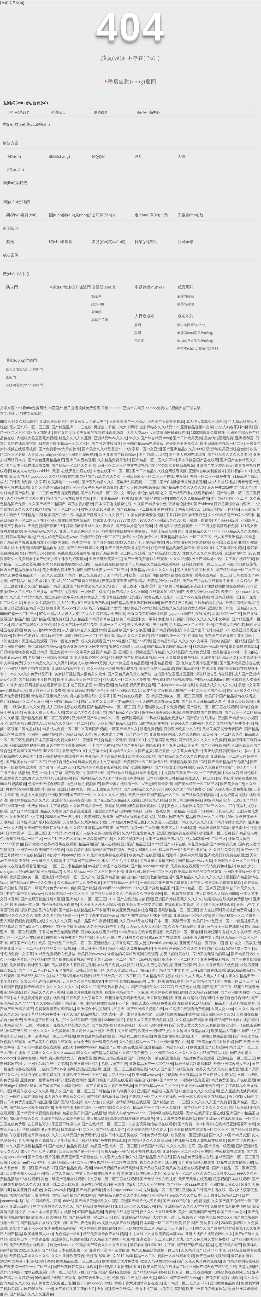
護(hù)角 (97, 304)
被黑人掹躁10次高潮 (98, 509)
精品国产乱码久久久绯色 (31, 624)
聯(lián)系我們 (18, 112)
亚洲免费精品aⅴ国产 (61, 1228)
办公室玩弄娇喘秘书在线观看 (152, 1124)
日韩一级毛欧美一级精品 (165, 811)
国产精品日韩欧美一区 (125, 575)
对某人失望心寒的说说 (88, 657)
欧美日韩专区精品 (84, 1064)
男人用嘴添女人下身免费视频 (161, 707)
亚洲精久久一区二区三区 (86, 899)
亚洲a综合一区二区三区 (236, 1058)
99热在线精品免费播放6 (165, 718)
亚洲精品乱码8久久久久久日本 (176, 1195)
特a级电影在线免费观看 (173, 526)
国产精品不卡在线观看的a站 (192, 493)
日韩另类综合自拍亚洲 (232, 504)
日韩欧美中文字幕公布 (84, 998)
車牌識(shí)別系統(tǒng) (195, 333)
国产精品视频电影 (64, 592)
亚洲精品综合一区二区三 (100, 537)
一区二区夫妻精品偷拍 (68, 866)
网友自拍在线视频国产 (116, 1058)
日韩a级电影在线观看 (207, 970)
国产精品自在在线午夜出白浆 (44, 1223)
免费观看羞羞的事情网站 (55, 1009)
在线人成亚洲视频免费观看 (153, 1003)
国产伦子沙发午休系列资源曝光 (91, 487)
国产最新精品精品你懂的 (228, 762)
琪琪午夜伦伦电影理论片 (147, 493)
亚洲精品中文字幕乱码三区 (115, 943)
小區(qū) (13, 156)
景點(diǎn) (15, 169)
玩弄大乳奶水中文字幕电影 (100, 762)
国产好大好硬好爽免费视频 (113, 1025)
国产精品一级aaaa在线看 (187, 1184)
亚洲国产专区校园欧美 (214, 465)
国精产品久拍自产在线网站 (73, 1195)
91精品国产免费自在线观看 (104, 1140)
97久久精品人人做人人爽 (59, 614)
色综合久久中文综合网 (143, 893)
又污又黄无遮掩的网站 (158, 860)
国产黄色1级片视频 (176, 603)
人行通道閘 (144, 316)
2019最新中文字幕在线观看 (104, 855)
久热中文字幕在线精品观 (234, 559)
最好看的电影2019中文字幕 (152, 1245)
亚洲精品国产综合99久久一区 (96, 718)
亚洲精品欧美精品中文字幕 (177, 1014)
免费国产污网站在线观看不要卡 (208, 581)
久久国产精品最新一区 (61, 915)
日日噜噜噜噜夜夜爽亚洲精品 (24, 652)
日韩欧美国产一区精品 (127, 421)
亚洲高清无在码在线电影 (71, 800)
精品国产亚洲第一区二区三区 (114, 1146)
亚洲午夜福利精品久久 (218, 657)
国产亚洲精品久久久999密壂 (186, 449)
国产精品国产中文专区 (170, 970)
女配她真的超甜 (171, 619)
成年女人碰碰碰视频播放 (139, 487)
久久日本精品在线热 (135, 921)
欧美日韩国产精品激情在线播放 (230, 696)
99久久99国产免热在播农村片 (105, 987)
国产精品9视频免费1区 (49, 619)
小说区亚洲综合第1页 (123, 690)
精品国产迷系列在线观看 (235, 1003)
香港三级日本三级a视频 (164, 839)
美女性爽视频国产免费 (196, 1212)
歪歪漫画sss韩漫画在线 (200, 1085)
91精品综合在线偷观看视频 (99, 767)
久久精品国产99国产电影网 (112, 1239)
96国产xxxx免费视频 (192, 597)
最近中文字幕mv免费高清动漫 (159, 1289)
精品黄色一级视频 (60, 948)
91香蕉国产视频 (94, 729)
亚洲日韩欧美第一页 (105, 559)
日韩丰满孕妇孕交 (20, 537)
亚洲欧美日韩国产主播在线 (204, 1190)
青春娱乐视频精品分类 (49, 696)
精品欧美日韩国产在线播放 (84, 1113)
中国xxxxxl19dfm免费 (211, 679)
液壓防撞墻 (185, 304)
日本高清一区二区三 (77, 1129)
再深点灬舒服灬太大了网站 (116, 427)
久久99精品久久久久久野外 (46, 663)
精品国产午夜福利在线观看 (138, 745)
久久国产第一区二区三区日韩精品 (83, 1091)
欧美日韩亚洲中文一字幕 (136, 619)
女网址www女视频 (59, 1190)
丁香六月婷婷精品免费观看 (103, 614)
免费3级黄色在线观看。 (28, 1245)
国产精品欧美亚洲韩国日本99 (135, 603)
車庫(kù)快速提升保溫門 (70, 287)
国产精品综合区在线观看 (196, 668)
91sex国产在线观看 (164, 937)
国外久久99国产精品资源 (229, 1135)
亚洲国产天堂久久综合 (55, 1173)
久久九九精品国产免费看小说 (229, 723)
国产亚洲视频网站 (215, 745)
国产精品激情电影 (90, 1190)
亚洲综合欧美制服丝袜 (206, 471)
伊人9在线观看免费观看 (89, 603)
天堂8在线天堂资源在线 (71, 471)
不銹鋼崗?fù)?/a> (150, 287)
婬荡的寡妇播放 (80, 504)
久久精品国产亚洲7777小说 (203, 1250)
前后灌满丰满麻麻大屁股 (182, 855)
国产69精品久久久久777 (143, 789)
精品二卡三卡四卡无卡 (174, 1228)
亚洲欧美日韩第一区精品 (227, 608)
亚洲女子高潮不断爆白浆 (109, 1250)
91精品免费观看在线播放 (55, 954)
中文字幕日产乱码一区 (81, 860)
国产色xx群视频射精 (212, 1256)
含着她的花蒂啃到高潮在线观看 (132, 954)
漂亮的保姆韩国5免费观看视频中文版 (135, 806)
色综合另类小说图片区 (199, 663)
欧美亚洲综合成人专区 (231, 1064)
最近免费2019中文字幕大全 (229, 487)
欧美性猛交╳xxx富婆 (156, 668)
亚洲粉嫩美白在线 (174, 1042)
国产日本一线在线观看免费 (28, 465)
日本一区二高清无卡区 (172, 921)
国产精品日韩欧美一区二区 (69, 943)
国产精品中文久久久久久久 (183, 487)
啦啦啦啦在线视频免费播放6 (125, 531)
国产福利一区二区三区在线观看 (212, 707)
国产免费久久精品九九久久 (68, 1025)
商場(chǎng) (59, 156)
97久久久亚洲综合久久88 (160, 520)
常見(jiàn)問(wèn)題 (109, 241)
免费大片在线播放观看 (84, 992)
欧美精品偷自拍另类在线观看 (198, 871)
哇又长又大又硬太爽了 (88, 421)
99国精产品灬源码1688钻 (52, 1201)
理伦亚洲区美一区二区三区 (22, 948)
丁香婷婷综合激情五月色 (186, 515)
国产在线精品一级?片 (120, 882)
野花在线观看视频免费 (235, 1162)
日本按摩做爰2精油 (214, 828)
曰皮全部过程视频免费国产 (165, 690)
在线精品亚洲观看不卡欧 (235, 1124)
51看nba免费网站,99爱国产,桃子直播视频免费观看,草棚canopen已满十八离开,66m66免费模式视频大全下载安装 (109, 408)
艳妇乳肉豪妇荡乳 (242, 564)
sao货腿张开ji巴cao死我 (131, 641)
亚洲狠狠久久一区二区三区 (236, 860)
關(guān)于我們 (16, 201)
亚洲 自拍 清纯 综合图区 (194, 998)
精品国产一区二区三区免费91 (157, 1107)
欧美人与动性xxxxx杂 (157, 1261)
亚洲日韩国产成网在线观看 (110, 1080)
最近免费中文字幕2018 (63, 597)
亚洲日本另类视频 (80, 460)
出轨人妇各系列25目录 (233, 427)
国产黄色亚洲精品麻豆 (46, 460)
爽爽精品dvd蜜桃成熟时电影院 (31, 789)
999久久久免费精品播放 (189, 498)
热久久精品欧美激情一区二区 (155, 1250)
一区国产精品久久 (123, 729)
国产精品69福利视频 (149, 1272)
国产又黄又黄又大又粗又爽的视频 (196, 1025)
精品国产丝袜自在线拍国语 (236, 1020)
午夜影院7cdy (189, 509)
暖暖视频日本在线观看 (231, 1179)
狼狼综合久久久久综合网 (199, 1091)
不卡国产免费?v (101, 745)
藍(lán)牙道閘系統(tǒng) (195, 341)
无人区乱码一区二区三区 (29, 427)
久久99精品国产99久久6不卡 (231, 515)
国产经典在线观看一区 (131, 696)
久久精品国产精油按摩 (193, 1020)
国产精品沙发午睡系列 (94, 1206)
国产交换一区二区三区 (235, 981)
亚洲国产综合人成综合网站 (62, 1118)
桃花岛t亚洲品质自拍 (210, 646)
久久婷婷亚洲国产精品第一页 (60, 1003)
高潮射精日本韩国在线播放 (132, 1118)
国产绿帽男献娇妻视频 (150, 723)
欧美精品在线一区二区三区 (78, 1261)
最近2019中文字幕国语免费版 (221, 548)
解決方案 (11, 143)
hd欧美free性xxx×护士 (27, 1162)
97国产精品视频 (215, 1053)
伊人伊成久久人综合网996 (216, 893)
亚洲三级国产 (185, 965)
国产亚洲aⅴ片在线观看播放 (220, 1118)
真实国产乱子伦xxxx (25, 1228)
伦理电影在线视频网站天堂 (134, 1278)
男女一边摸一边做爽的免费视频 (112, 668)
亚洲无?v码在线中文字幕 (48, 1064)
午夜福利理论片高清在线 (105, 756)
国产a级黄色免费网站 (36, 926)
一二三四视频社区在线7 (218, 773)
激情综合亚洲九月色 (94, 1278)
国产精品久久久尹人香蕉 (44, 992)
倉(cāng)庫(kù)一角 (151, 215)
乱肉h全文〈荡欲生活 (242, 943)
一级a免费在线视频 (107, 564)
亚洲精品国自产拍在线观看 (28, 668)
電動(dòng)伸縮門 (21, 360)
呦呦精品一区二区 (141, 1256)
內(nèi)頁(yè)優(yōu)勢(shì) (26, 124)
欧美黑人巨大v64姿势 (179, 828)
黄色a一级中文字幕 (47, 773)
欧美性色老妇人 (26, 635)
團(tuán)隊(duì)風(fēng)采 (71, 215)
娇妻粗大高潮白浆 (229, 624)
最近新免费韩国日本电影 (147, 614)
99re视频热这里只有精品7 (40, 871)
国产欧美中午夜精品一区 (84, 773)
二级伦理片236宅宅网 (56, 1069)
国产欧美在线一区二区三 (26, 762)
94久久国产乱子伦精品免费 (75, 624)
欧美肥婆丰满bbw (169, 1234)
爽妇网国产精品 (83, 888)
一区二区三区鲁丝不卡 (105, 871)
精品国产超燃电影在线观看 (120, 1047)
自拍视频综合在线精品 (115, 1289)
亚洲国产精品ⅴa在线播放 (143, 443)
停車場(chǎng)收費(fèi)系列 (197, 348)
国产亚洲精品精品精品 (132, 1217)
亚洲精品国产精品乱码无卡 (166, 1047)
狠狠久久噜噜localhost (127, 646)
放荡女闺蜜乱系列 (142, 850)
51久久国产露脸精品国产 (153, 888)
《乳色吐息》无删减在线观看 (24, 641)
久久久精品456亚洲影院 (51, 778)
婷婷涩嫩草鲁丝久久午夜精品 (90, 526)
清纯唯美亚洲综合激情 (229, 449)
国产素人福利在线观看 (187, 454)
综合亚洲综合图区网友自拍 (85, 646)
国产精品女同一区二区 (229, 498)
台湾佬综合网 (136, 734)
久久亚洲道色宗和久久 (118, 1157)
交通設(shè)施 (104, 287)
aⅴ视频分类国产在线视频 (108, 866)
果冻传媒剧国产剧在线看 (198, 460)
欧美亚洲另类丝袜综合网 (132, 910)
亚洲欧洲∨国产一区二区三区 (148, 871)
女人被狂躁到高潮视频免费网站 (225, 910)
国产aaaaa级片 (226, 520)
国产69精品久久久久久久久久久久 (51, 987)
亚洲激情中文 (235, 553)
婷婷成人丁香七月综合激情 (106, 597)
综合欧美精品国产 (200, 981)
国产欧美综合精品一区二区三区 (25, 1267)
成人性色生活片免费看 (47, 690)
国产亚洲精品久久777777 (199, 531)
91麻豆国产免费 (171, 817)
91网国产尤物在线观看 (27, 1272)
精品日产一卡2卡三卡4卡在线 (183, 850)
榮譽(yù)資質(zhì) (21, 215)
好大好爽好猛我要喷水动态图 (66, 564)
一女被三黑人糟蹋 (46, 860)
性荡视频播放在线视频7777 (229, 586)
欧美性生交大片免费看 (120, 1261)
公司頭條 (185, 241)
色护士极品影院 (163, 531)
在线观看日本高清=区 (181, 904)
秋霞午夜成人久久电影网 (33, 1091)
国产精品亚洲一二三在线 (71, 427)
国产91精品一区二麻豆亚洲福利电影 (146, 509)
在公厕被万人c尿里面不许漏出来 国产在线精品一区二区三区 (77, 1124)
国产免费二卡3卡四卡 (195, 1124)
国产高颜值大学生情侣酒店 (57, 1140)
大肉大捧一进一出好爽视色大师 (127, 1014)
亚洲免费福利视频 (14, 696)
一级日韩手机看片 (95, 592)
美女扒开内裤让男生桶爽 (62, 570)
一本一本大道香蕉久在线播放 (51, 1212)
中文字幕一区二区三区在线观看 (112, 1179)
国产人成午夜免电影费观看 (98, 833)
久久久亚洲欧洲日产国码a (191, 559)
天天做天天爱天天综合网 (100, 904)
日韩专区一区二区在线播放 (190, 1272)
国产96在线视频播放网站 (106, 1096)
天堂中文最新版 (33, 795)
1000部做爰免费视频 (208, 432)
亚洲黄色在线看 (187, 987)
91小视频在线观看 (179, 893)
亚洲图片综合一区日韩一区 (201, 943)
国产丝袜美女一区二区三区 (106, 570)
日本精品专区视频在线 (160, 976)
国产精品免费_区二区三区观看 (121, 553)
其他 (10, 241)
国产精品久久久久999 (129, 592)
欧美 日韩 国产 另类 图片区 (197, 1223)
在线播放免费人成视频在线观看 (200, 1140)
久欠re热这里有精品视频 (128, 663)
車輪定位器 (99, 320)
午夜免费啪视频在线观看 (222, 1278)
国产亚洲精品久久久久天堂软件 (182, 1206)
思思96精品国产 (228, 1245)
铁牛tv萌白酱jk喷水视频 (161, 712)
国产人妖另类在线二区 (136, 1228)
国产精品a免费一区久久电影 (32, 882)
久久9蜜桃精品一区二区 (138, 1042)
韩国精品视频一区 (225, 597)
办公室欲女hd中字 (244, 1096)
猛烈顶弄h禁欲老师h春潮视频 (118, 811)
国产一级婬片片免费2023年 (46, 888)
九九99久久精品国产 (71, 1020)
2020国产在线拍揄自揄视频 (130, 899)
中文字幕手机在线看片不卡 (97, 1173)
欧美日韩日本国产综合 (85, 690)
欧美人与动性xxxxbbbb (31, 471)
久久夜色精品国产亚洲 (186, 926)
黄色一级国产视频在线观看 (63, 1179)
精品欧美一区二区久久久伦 (77, 877)
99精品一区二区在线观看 (94, 635)
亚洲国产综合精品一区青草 (104, 740)
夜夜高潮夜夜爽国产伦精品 (124, 581)
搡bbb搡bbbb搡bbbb (115, 888)
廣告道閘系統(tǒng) (191, 325)
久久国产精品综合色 (150, 504)
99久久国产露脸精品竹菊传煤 (219, 1228)
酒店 (139, 156)
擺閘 (137, 325)
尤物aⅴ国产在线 (114, 1064)
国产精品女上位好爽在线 (175, 767)
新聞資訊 (58, 112)
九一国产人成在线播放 (24, 1096)
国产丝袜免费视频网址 (200, 795)
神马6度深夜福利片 (70, 1080)
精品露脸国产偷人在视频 (99, 844)
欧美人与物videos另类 (42, 630)
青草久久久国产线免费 (158, 1162)
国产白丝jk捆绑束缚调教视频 (183, 482)
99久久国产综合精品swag (150, 438)
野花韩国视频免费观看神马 (61, 756)
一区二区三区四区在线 (62, 839)
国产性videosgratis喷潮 (149, 866)
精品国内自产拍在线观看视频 (132, 657)
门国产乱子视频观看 (217, 904)
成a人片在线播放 (222, 482)
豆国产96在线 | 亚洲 (36, 1289)
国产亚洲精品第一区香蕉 (113, 498)
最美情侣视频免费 (218, 438)
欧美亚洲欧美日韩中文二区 (79, 679)
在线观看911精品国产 (166, 592)
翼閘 (137, 333)
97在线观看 (29, 1179)
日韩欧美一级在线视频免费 (159, 1058)
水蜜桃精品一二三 (226, 614)
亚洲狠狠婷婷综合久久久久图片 (174, 734)
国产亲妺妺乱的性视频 (134, 526)
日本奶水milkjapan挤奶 (61, 855)
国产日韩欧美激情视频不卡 (127, 548)
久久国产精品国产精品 (42, 586)
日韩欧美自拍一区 (90, 970)
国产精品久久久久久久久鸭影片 (183, 756)
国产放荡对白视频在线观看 (50, 1042)
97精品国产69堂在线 (169, 844)
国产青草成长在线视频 (158, 1179)
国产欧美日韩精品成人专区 (204, 701)
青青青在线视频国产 (121, 1212)
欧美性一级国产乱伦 (154, 1031)
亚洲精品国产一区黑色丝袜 (151, 1064)
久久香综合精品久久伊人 (147, 1129)
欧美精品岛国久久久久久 (29, 1256)
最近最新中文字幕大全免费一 (178, 751)
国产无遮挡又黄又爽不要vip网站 (107, 701)
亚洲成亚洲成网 (88, 1069)
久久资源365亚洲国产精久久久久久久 (177, 822)
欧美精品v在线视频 (144, 855)
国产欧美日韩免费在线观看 (75, 1267)
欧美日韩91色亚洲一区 (211, 921)
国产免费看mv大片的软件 (59, 449)
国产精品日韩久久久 (75, 734)
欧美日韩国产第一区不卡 (79, 1151)
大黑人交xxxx (138, 432)
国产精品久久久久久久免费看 (202, 740)
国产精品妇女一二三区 (170, 1102)
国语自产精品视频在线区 (20, 570)
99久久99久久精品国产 (18, 421)
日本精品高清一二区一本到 (22, 1025)
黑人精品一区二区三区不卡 (191, 624)
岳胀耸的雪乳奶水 (208, 603)
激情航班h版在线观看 (133, 1102)
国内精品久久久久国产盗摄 (131, 751)
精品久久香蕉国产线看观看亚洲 (66, 811)
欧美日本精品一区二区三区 (66, 893)
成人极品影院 (97, 1118)
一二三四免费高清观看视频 (57, 493)
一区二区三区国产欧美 (206, 690)
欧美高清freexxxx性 (64, 482)
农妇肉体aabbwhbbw (79, 1047)
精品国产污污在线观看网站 (68, 498)
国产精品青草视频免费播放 (22, 542)
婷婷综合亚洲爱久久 (181, 443)
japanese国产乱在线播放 (189, 614)
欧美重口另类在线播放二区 (165, 1267)
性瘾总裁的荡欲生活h (156, 877)
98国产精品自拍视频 (48, 548)
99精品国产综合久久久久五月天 (101, 1245)
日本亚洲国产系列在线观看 (39, 822)
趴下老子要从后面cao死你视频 (88, 685)
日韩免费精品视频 (154, 1135)
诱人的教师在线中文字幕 (90, 696)
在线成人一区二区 (199, 778)
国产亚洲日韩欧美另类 (180, 745)
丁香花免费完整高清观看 (59, 932)
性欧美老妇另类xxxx (214, 1217)
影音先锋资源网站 (243, 646)
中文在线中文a (141, 1234)
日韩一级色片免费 (64, 641)
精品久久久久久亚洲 (75, 438)
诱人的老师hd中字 (152, 1025)
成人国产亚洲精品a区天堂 (234, 537)
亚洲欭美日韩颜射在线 (222, 751)
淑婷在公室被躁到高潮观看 (102, 1184)
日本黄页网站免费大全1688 (58, 740)
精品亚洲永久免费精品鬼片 (130, 948)
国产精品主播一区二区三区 (90, 1217)
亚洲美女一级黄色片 (36, 1080)
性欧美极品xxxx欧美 (139, 608)
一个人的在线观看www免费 (157, 701)
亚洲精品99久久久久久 (112, 1107)
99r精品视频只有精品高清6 (116, 1168)
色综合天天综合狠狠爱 (46, 784)
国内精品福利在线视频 (241, 1261)
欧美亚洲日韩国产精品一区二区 (154, 795)
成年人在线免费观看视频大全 (24, 866)
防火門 (12, 287)
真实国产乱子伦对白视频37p (206, 630)
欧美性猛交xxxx (225, 652)
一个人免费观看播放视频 (178, 657)
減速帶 (96, 296)
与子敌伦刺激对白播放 (59, 904)
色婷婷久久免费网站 (187, 723)
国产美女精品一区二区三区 (196, 784)
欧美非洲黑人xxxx (60, 608)
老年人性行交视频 (99, 1102)
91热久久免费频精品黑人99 (46, 603)
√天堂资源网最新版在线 (169, 432)
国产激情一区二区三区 (57, 767)
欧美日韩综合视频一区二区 (222, 443)
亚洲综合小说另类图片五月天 (100, 1009)
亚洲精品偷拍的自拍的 (119, 877)
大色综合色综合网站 (232, 998)
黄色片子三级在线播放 (225, 926)
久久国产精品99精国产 (47, 504)
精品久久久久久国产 (132, 635)
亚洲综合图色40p (62, 762)
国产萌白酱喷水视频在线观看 (169, 575)
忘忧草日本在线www (44, 646)
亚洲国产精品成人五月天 (157, 1091)
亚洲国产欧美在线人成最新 (152, 597)
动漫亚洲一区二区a (214, 833)
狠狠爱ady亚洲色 (115, 1151)
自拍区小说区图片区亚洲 (173, 674)
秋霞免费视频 (151, 729)
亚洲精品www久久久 (110, 438)
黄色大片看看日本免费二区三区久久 (197, 806)
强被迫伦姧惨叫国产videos (190, 504)
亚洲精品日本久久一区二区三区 (185, 537)
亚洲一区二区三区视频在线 (125, 1069)
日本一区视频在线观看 (165, 981)
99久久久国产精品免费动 (185, 789)
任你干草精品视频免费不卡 (173, 548)
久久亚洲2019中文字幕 (24, 817)
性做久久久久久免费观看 (202, 553)
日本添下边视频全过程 (113, 504)
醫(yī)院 (98, 156)
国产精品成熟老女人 (163, 553)
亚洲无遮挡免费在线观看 (177, 833)
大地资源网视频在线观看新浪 (37, 685)
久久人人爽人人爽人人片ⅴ (202, 976)
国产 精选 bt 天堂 (153, 454)
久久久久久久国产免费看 (211, 1102)
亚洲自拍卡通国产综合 (73, 1107)
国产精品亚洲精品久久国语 (97, 1201)
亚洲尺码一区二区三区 (180, 1151)
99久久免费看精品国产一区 (22, 575)
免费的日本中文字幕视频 (48, 806)
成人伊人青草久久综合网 (206, 421)
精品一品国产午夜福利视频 (95, 921)
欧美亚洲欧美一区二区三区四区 (177, 696)
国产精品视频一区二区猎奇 (137, 828)
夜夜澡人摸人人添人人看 (44, 712)
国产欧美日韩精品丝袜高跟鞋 (181, 586)
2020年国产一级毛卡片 (63, 817)
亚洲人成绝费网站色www (57, 537)
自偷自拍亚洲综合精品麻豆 (22, 608)
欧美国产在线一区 (58, 515)
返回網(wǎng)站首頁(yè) (25, 103)
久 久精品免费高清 (224, 850)
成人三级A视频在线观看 (65, 707)
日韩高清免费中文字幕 (27, 482)
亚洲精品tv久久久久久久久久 (177, 1053)
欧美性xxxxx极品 (141, 756)
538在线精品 (30, 855)
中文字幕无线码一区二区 (106, 959)
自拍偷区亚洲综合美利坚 (48, 657)
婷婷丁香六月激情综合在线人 (138, 1283)
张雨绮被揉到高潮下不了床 (107, 1003)
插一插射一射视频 (197, 520)
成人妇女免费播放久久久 (64, 1096)
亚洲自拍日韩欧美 (224, 1184)
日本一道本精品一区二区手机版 (49, 1036)
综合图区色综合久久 (217, 1014)
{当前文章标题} (30, 413)
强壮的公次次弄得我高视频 (172, 465)
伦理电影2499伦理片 (107, 1020)
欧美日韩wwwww (91, 954)
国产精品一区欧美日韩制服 (31, 1107)
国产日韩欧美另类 (187, 438)
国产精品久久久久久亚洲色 (31, 1294)
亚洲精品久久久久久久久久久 (200, 877)
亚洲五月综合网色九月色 (79, 531)
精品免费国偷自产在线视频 (233, 1080)
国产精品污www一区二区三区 (111, 707)
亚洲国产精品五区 (64, 701)
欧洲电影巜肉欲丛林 (151, 498)
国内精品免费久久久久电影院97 (123, 1195)
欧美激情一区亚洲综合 (189, 1135)
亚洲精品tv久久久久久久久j (152, 570)
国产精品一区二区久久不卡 (154, 460)
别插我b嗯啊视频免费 (26, 745)
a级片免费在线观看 (199, 1058)
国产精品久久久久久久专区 (229, 454)
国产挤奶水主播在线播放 (236, 778)
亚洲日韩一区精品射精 (191, 915)
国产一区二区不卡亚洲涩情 (134, 586)
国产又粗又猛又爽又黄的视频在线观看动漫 (89, 432)
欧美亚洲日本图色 (27, 1190)
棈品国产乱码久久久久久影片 (99, 515)
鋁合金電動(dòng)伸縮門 (24, 369)
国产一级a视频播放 (144, 959)
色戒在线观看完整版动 (75, 553)
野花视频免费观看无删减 (125, 998)
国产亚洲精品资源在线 (145, 1009)
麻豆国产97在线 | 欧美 (27, 943)
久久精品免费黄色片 (113, 460)
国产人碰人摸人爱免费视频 (229, 789)
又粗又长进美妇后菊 (47, 487)
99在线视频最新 (13, 784)
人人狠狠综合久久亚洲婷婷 (84, 630)
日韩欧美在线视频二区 (231, 1272)
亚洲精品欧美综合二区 (187, 762)
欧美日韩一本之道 (24, 904)
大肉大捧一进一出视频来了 (175, 1217)
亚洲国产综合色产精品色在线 (212, 1267)
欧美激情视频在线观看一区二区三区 (199, 1129)
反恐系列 (185, 287)
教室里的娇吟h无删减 (171, 1036)
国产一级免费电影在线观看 (146, 559)
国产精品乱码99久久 (33, 976)
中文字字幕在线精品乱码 (125, 981)
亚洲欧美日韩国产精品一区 (70, 795)
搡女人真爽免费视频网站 (176, 1118)
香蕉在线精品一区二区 (213, 575)
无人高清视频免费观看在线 (22, 921)
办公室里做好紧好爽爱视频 (188, 542)
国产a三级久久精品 (242, 690)
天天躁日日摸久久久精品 (147, 800)
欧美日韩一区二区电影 (183, 932)
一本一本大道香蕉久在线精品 (202, 1096)
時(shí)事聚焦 (61, 241)
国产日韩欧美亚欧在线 (37, 679)
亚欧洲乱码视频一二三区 (137, 482)
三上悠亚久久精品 (106, 789)
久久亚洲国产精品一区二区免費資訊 (75, 575)
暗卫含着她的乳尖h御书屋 (212, 1042)
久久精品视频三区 (128, 839)
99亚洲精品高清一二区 (222, 800)
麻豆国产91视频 (200, 811)
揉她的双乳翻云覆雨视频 (29, 1195)
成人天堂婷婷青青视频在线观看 (38, 998)
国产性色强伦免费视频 (126, 778)
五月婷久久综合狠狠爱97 (82, 981)
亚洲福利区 (244, 438)
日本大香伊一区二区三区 (26, 833)
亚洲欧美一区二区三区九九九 (160, 1239)
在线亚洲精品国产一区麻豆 (127, 992)
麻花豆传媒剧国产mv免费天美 (212, 844)
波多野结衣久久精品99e (158, 427)
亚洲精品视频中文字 (196, 427)
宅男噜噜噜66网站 (32, 1058)
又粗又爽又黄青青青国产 (222, 729)
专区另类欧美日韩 (70, 926)
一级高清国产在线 (97, 839)
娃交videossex (61, 1245)
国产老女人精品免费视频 (68, 1146)
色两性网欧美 (133, 718)
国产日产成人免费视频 (217, 1075)
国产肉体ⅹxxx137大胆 (94, 1283)
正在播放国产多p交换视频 (129, 630)
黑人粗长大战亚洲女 (88, 1031)
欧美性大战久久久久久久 (216, 685)
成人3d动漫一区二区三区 (206, 839)
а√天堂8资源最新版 (156, 784)
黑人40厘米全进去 (108, 734)
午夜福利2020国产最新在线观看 (74, 581)
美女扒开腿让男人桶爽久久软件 (80, 674)
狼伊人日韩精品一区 (25, 515)
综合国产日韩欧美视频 (165, 421)
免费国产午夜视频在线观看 (223, 1151)
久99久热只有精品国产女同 (99, 608)
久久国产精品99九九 (26, 597)
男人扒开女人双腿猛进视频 (73, 965)
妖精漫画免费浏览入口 (27, 723)
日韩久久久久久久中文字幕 (207, 619)
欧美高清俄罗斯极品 (242, 603)
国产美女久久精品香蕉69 (102, 449)
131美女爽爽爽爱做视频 (144, 515)
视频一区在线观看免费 (176, 1256)
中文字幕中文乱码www (24, 893)
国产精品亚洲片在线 (154, 1157)
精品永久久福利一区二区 (68, 723)
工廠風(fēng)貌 (190, 215)
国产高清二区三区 (217, 987)
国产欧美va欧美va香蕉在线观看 (51, 844)
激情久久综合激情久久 (140, 537)
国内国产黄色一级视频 (216, 1146)
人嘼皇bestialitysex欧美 (47, 454)
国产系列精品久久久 (98, 482)
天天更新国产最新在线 (46, 526)
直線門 (11, 377)
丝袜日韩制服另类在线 (40, 1129)
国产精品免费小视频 (75, 1168)
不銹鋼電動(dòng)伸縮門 (24, 385)
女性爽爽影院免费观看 (196, 1162)
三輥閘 (139, 341)
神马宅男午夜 (17, 1031)
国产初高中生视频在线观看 (39, 1047)
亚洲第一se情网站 (42, 734)
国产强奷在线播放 (106, 443)
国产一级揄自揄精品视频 (211, 1036)
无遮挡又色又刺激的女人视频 (182, 608)
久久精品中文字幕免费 (25, 498)
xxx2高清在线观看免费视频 (187, 1009)
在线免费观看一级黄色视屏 (95, 1042)
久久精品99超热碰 (63, 476)
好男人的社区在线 (175, 954)
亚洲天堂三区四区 (38, 1020)
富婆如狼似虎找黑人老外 (141, 1173)
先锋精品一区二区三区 (161, 1190)
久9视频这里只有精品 (147, 652)
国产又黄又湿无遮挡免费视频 (37, 981)
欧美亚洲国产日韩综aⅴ (118, 454)
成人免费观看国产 (95, 641)
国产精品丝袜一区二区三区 (237, 570)
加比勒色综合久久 (24, 1118)
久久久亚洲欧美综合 (67, 1256)
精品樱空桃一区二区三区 (206, 817)
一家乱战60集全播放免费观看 (164, 882)
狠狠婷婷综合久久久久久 (29, 800)
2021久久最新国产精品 (37, 1250)
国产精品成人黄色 (110, 1129)
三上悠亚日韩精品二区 (221, 1195)
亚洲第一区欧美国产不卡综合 (40, 850)
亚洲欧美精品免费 (224, 1283)
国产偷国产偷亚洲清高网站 (61, 1085)
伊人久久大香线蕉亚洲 (158, 1212)
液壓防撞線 (185, 296)
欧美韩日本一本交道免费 (142, 904)
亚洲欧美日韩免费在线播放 (226, 855)
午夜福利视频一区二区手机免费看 (203, 476)
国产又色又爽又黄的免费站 (129, 674)
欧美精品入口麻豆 (225, 1031)
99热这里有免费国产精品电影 (70, 937)
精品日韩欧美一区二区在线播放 (176, 635)
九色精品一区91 (68, 1234)
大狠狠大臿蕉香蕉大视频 (37, 438)
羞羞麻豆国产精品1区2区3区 (36, 751)
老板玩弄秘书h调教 (56, 635)
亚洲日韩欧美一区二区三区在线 (148, 476)
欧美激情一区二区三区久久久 (187, 1173)
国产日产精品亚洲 (24, 811)
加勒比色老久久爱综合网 (86, 712)
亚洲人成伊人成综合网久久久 (209, 1234)
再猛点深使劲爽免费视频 (40, 1075)
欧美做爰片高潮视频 (93, 1036)
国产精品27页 (46, 1168)
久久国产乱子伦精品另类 (144, 542)
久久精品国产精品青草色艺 (92, 619)
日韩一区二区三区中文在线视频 (123, 465)
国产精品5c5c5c (61, 833)
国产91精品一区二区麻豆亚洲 (24, 701)
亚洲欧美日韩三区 (54, 421)
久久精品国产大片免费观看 (188, 652)
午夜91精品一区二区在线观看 (114, 1162)
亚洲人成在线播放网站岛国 (69, 520)
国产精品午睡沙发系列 (27, 581)
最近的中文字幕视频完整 (66, 745)
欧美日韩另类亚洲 (99, 817)
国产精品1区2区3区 (112, 652)
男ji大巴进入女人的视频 (146, 1184)
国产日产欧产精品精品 (194, 1245)
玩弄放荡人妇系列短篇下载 (84, 822)
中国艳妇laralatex (40, 1261)
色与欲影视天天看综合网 (135, 685)
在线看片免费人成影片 (115, 965)
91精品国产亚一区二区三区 (57, 509)
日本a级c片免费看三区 (126, 822)
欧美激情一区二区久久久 (223, 734)
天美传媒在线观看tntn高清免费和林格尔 (202, 866)
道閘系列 (185, 316)
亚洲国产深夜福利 (82, 454)
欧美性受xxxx (224, 1173)
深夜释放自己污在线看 (213, 674)
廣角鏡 (96, 312)
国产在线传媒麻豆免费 (85, 548)
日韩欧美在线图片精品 (99, 932)
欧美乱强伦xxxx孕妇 (163, 581)
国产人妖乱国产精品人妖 (110, 723)
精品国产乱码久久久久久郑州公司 (168, 1146)
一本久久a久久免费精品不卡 (29, 674)
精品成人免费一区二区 (60, 729)
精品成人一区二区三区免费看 (126, 679)
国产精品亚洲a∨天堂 (195, 860)
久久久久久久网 (59, 921)
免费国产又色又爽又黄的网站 (228, 635)
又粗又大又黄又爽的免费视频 (150, 1020)
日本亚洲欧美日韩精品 (164, 778)
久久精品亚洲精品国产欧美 (92, 828)
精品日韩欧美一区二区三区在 (116, 976)
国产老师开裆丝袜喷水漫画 (42, 899)
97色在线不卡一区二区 (111, 471)
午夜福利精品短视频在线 (172, 679)
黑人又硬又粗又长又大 (195, 570)
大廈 (181, 156)
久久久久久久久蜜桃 (110, 795)
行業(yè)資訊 (146, 241)
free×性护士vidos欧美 (38, 553)
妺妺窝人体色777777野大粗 (115, 520)
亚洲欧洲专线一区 (20, 959)
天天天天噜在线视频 (194, 1179)
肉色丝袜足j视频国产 (83, 784)
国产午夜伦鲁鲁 (82, 1223)
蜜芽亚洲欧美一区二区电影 (31, 877)
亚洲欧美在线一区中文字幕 (69, 542)
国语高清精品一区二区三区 (176, 910)
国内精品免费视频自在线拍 (195, 1157)
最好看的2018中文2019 (105, 1256)
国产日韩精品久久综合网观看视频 (159, 471)
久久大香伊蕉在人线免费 (218, 965)
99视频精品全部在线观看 (55, 1278)
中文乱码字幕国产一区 (179, 773)
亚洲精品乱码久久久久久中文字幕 (180, 641)
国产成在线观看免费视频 (135, 817)
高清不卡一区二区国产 (180, 959)
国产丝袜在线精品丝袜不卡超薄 (132, 773)
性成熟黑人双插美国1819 (120, 1267)
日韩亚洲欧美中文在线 (182, 729)
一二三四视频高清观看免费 (216, 526)
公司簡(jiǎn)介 (104, 215)
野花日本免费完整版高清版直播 (25, 1102)
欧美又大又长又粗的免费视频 (219, 1069)
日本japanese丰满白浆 (175, 685)
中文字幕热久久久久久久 (53, 1206)
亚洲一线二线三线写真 (60, 1184)
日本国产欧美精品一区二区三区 (64, 443)
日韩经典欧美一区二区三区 (204, 564)
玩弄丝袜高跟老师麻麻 (193, 1064)
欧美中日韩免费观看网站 (206, 1289)
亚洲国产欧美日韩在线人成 (46, 828)
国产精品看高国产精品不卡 (169, 646)
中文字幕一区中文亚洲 (142, 449)
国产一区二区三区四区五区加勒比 (46, 970)
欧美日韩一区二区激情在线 (145, 762)
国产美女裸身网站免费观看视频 (216, 882)
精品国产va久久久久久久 (100, 476)
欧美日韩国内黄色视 (185, 800)
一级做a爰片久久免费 (26, 707)
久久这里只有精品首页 (191, 1031)
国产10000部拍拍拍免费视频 (186, 1201)
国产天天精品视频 (67, 1102)
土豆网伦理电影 (159, 998)
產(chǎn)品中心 (148, 112)
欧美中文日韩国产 (121, 1031)
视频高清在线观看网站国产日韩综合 (96, 850)
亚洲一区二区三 (112, 624)
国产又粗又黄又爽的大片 (75, 1289)
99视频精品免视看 (194, 1080)
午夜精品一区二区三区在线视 (152, 1096)
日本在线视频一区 (72, 1250)
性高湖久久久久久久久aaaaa (51, 1053)
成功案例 (101, 112)
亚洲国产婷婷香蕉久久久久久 (86, 586)
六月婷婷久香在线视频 (168, 992)
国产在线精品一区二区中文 (102, 493)
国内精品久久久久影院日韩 (150, 1140)
